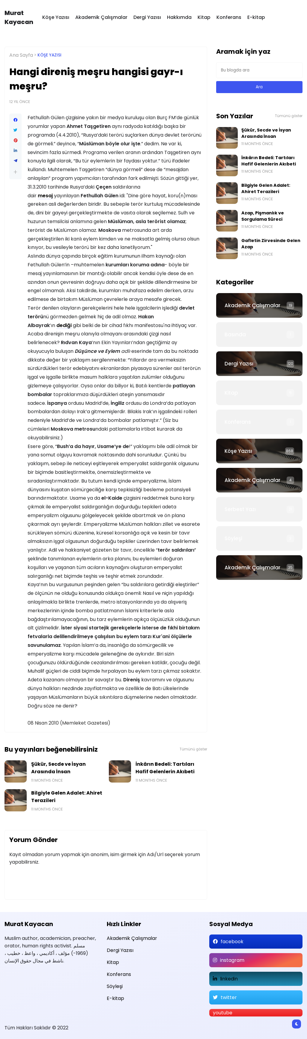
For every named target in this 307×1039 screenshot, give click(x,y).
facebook (232, 941)
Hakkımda (179, 17)
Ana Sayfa (21, 55)
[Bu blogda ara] (259, 70)
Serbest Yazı (240, 509)
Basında (235, 334)
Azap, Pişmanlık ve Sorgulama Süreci (262, 216)
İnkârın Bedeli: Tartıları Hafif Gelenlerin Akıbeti (165, 768)
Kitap (204, 17)
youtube (222, 1012)
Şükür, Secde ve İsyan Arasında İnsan (58, 768)
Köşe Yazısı (55, 17)
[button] (15, 172)
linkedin (229, 978)
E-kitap (256, 17)
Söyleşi (233, 538)
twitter (229, 997)
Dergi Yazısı (147, 17)
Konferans (228, 17)
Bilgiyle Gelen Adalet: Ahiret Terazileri (66, 796)
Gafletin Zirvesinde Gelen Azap (270, 244)
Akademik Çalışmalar (101, 17)
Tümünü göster (193, 749)
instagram (232, 960)
